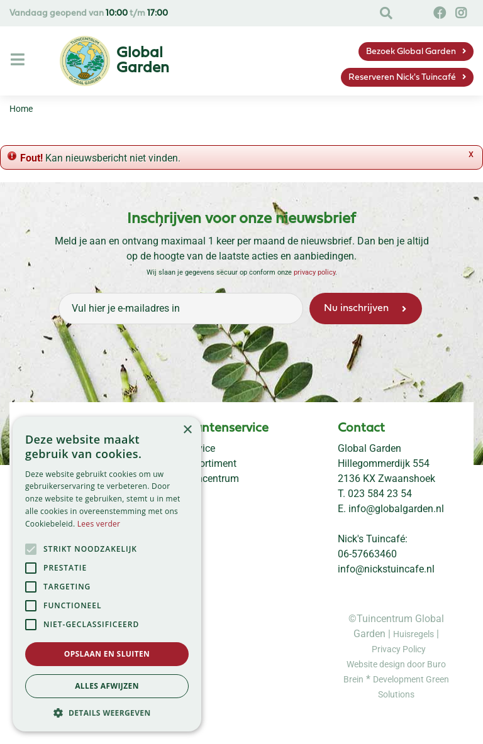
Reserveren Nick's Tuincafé (402, 78)
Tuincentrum (211, 478)
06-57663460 (367, 554)
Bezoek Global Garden (411, 52)
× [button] (187, 430)
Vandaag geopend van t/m (88, 13)
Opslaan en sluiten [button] (107, 653)
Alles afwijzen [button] (107, 686)
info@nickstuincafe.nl (386, 569)
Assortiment (209, 463)
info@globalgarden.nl (396, 509)
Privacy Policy (399, 649)
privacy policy (314, 272)
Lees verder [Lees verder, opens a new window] (99, 523)
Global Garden (369, 448)
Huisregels (413, 634)
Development (399, 679)
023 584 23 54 (380, 494)
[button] (107, 712)
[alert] (107, 574)
